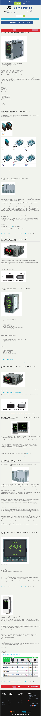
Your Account (10, 700)
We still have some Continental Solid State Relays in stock (15, 111)
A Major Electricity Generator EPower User (11, 460)
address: (30, 695)
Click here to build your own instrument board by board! (11, 392)
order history (3, 699)
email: (30, 700)
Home (3, 22)
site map (10, 697)
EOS (5, 22)
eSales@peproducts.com (16, 1)
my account (4, 697)
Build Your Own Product (12, 22)
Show (11, 30)
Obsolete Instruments (23, 22)
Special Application (25, 106)
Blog (9, 704)
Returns (3, 704)
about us (31, 22)
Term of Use (20, 697)
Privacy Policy (11, 698)
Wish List (3, 702)
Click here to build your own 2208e (7, 359)
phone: (30, 703)
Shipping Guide (20, 700)
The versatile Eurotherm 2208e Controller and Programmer (15, 288)
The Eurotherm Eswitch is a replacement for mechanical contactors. (18, 591)
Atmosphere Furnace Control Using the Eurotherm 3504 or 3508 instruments (20, 417)
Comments (4, 106)
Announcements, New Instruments (16, 106)
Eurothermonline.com (5, 678)
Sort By (30, 29)
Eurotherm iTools (8, 451)
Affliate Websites (21, 698)
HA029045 (28, 453)
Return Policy (20, 702)
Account (24, 3)
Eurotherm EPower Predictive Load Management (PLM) (14, 178)
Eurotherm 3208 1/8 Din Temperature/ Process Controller (15, 32)
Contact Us (10, 702)
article (12, 226)
